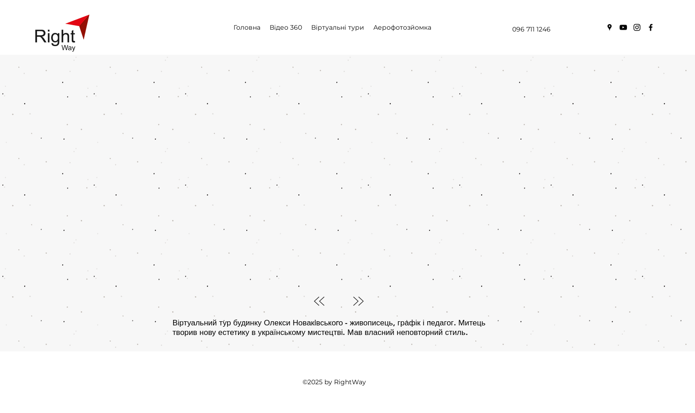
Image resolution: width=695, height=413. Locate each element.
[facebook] (650, 27)
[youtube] (623, 27)
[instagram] (637, 27)
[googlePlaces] (609, 27)
